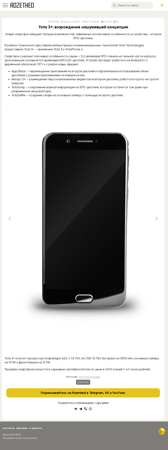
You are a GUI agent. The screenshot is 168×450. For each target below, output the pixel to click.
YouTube (118, 393)
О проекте (35, 428)
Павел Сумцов (90, 21)
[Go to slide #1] (47, 347)
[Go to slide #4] (101, 347)
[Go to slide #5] (119, 347)
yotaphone (83, 382)
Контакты (9, 428)
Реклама (22, 428)
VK (107, 393)
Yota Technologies (89, 376)
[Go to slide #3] (83, 347)
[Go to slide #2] (65, 347)
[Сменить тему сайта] (161, 5)
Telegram (96, 393)
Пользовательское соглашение (20, 438)
